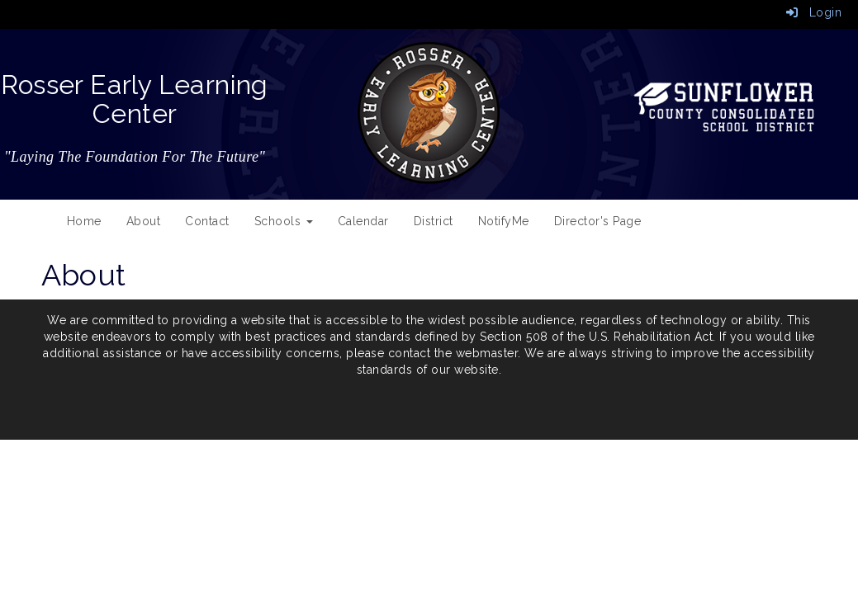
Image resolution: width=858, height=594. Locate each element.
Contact (207, 221)
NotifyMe (503, 221)
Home (84, 221)
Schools (283, 221)
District (433, 221)
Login (814, 12)
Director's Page (598, 221)
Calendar (363, 221)
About (143, 221)
